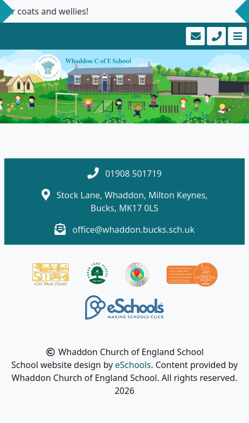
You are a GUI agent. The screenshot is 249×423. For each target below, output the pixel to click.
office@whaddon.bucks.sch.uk (133, 229)
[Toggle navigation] (236, 36)
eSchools (133, 365)
